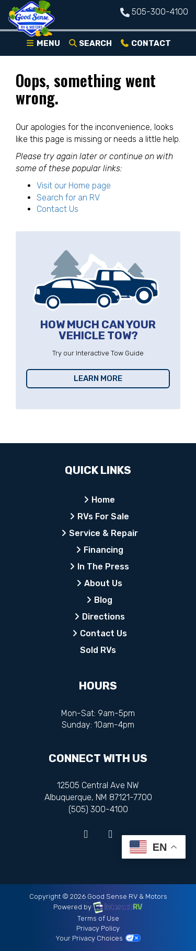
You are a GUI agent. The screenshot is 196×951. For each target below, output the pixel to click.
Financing (103, 550)
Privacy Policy (98, 928)
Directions (103, 617)
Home (103, 500)
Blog (103, 600)
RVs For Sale (103, 516)
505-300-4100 (160, 12)
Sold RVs (98, 650)
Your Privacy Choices (97, 938)
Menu (44, 45)
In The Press (103, 567)
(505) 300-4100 (98, 809)
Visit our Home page (74, 186)
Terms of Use (98, 918)
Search (89, 45)
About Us (103, 583)
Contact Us (57, 209)
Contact (145, 45)
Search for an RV (68, 198)
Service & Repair (103, 533)
